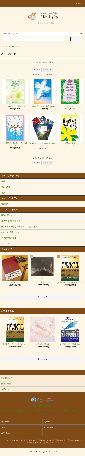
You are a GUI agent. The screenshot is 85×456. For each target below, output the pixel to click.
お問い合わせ (5, 433)
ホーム (5, 46)
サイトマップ (7, 243)
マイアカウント (6, 422)
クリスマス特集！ (8, 238)
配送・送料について (30, 440)
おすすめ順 (37, 62)
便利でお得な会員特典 (10, 221)
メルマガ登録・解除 (32, 443)
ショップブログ (45, 443)
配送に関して (7, 215)
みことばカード (18, 46)
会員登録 (47, 422)
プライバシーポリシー (74, 440)
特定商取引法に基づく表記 (57, 440)
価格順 (44, 62)
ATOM (57, 443)
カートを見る (48, 427)
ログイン (4, 427)
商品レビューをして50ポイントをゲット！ (19, 227)
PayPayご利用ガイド (10, 232)
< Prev (37, 70)
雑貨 (10, 46)
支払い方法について (16, 440)
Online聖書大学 (42, 406)
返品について (43, 440)
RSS (53, 443)
